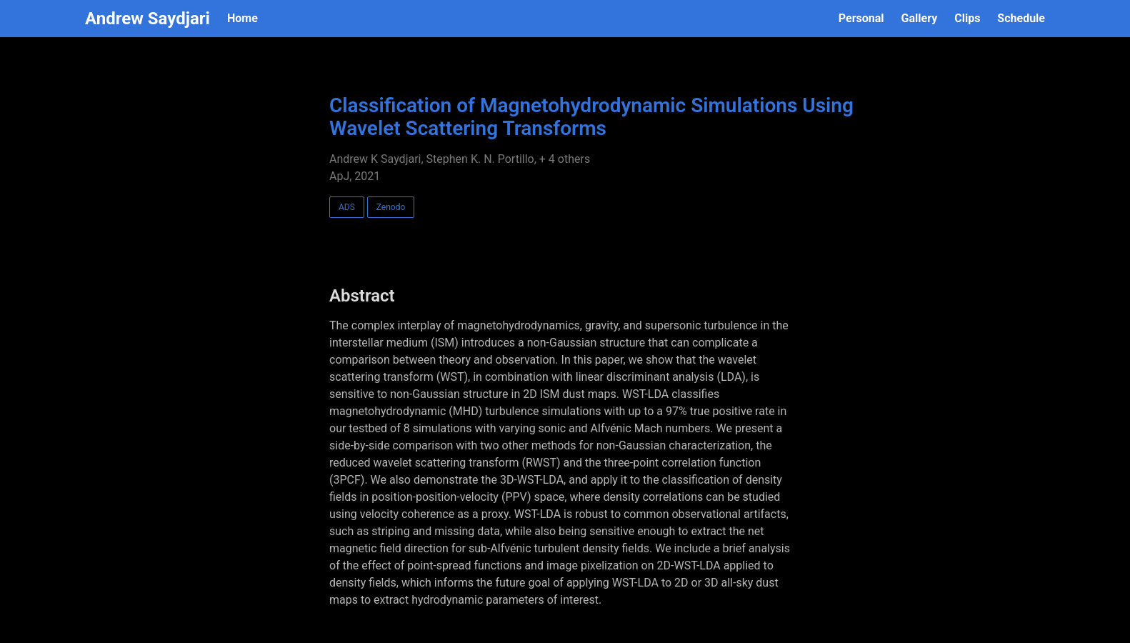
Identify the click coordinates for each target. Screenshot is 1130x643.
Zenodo (391, 207)
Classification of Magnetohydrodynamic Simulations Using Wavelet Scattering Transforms (591, 117)
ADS (347, 207)
